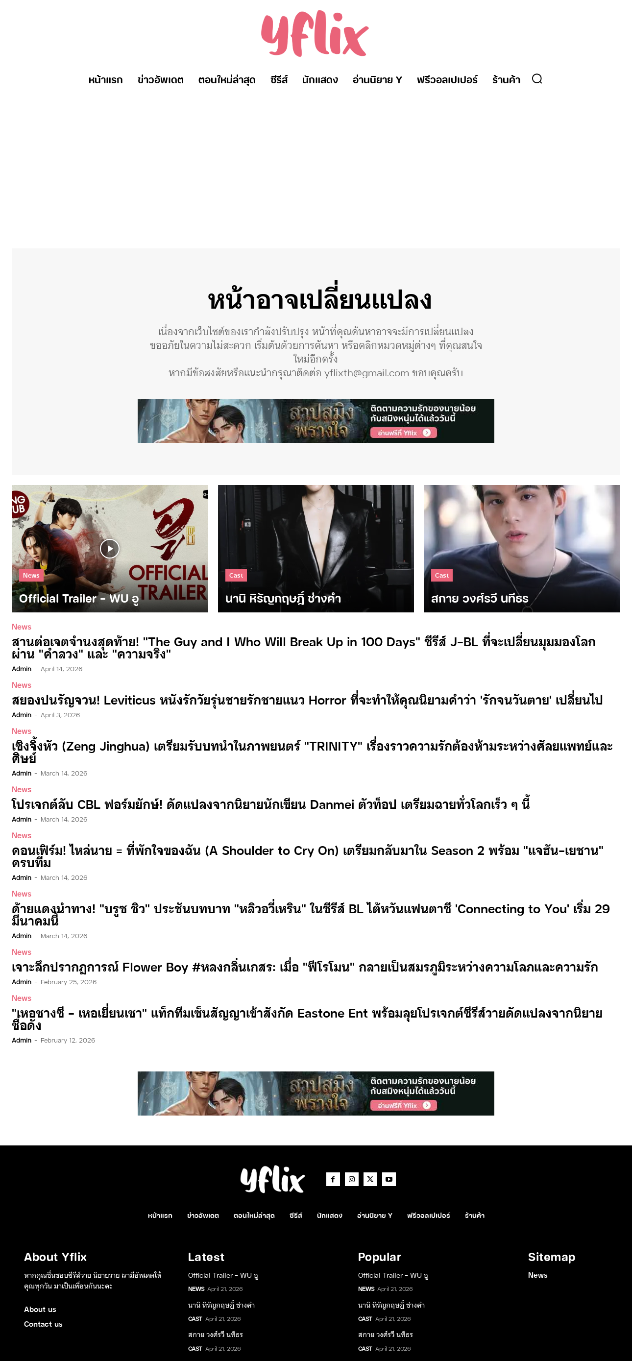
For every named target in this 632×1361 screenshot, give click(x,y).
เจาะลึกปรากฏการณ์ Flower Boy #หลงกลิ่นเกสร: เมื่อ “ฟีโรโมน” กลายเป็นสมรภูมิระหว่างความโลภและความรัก (292, 951)
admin (21, 669)
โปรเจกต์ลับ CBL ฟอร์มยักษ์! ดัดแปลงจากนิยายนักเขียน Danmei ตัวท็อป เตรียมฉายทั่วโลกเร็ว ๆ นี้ (259, 790)
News (31, 576)
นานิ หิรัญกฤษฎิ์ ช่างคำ (221, 1275)
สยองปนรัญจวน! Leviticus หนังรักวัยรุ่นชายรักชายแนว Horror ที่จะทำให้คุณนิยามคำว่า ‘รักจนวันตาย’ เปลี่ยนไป (293, 699)
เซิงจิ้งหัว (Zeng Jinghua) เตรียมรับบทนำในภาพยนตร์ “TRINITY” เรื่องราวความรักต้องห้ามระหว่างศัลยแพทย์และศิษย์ (310, 745)
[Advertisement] (316, 165)
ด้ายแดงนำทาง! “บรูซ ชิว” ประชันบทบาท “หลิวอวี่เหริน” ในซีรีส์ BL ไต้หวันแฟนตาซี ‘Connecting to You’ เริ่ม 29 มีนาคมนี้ (296, 899)
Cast (236, 576)
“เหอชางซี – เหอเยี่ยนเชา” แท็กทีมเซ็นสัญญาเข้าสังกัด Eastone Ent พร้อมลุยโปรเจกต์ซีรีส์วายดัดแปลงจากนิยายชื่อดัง (307, 996)
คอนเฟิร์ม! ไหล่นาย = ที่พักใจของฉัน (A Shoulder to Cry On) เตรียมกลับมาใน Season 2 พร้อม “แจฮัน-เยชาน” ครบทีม (306, 842)
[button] (537, 78)
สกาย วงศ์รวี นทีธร (215, 1305)
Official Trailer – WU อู (223, 1245)
